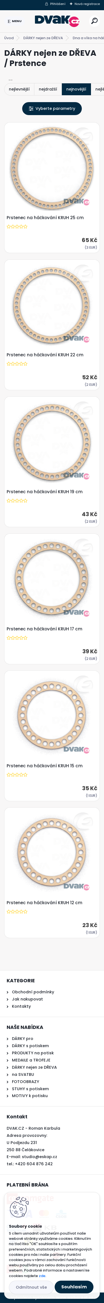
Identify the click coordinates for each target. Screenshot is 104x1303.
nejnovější (76, 89)
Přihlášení (57, 4)
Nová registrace (87, 4)
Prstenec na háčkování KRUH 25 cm (45, 218)
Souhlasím (74, 1287)
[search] (94, 20)
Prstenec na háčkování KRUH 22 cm (45, 355)
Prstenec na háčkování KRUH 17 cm (44, 629)
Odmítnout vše (31, 1287)
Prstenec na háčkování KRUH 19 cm (45, 492)
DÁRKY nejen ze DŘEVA (43, 38)
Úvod (9, 38)
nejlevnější (19, 89)
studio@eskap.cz (39, 1156)
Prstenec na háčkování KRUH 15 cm (45, 766)
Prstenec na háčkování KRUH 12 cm (44, 903)
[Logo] (57, 21)
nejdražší (48, 89)
